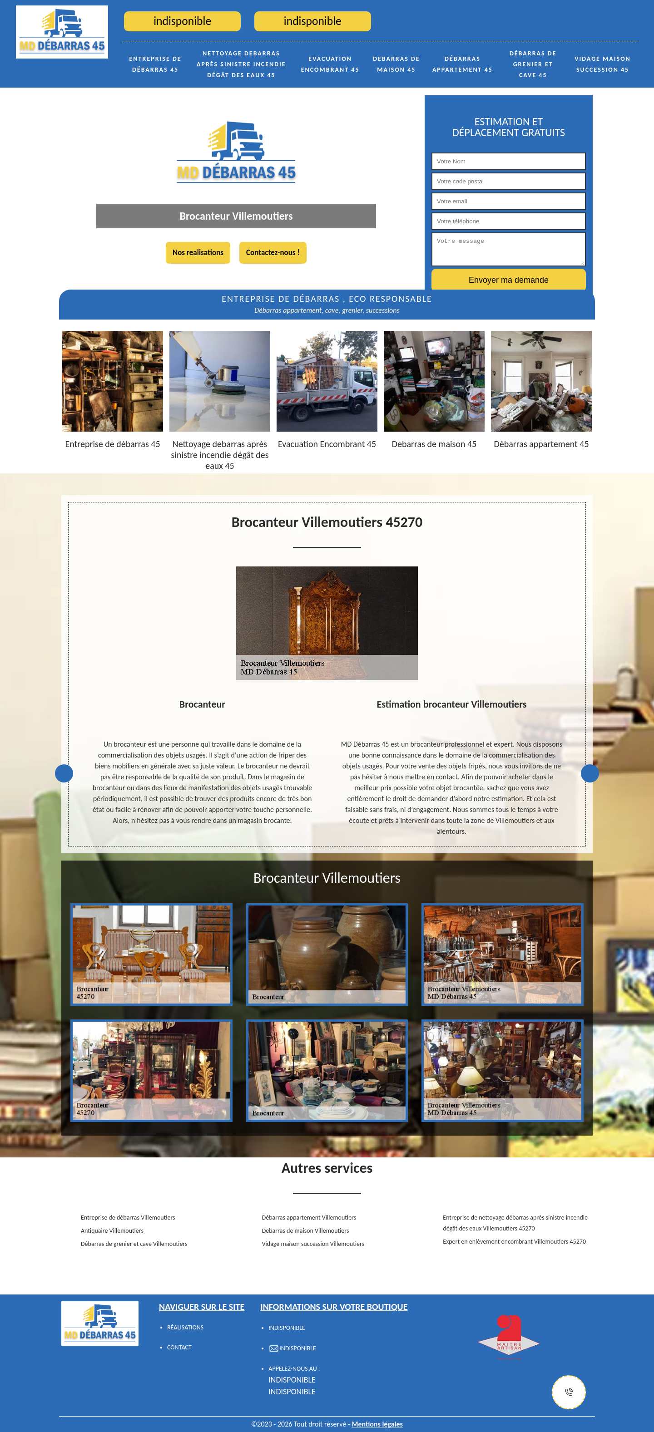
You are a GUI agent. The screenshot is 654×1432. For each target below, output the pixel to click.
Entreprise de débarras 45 (155, 64)
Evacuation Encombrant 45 (330, 64)
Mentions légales (377, 1424)
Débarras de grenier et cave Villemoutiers (134, 1244)
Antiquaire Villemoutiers (112, 1231)
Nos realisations (198, 252)
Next (590, 773)
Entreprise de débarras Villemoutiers (128, 1217)
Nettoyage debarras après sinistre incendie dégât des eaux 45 (241, 64)
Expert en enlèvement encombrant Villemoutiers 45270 (514, 1241)
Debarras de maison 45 (396, 64)
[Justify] (569, 1392)
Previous (64, 773)
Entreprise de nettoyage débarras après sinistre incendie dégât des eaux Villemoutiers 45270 (515, 1223)
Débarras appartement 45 (462, 64)
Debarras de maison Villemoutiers (305, 1231)
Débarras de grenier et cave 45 (533, 64)
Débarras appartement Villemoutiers (309, 1217)
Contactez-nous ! (273, 252)
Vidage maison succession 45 (603, 64)
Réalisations (185, 1327)
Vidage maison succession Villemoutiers (313, 1244)
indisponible (292, 1380)
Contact (179, 1347)
